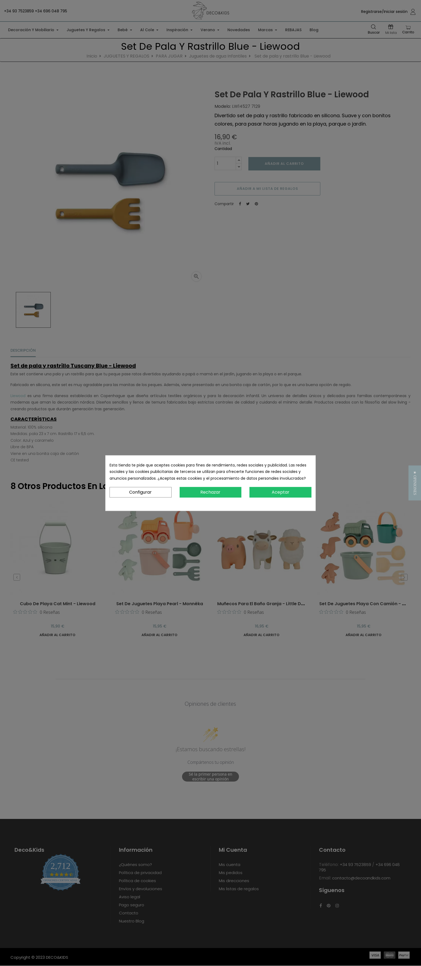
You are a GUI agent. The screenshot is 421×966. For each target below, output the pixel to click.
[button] (414, 482)
